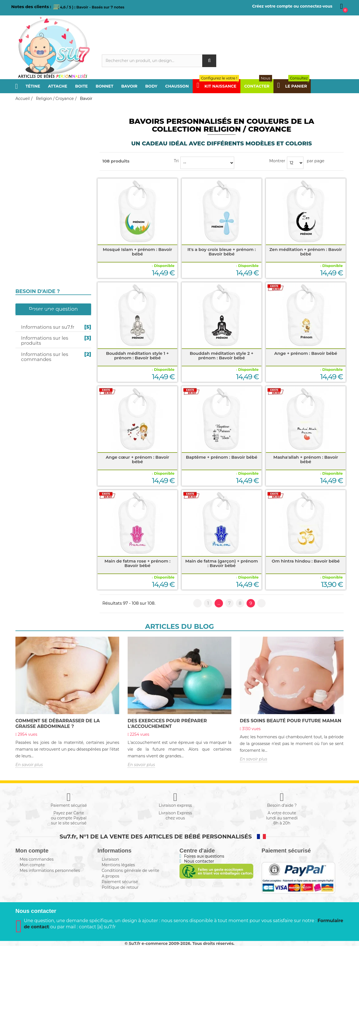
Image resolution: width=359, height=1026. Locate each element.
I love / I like (32, 322)
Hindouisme (32, 272)
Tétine (33, 86)
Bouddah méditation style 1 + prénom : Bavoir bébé (137, 355)
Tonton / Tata (34, 161)
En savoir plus (29, 844)
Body (151, 86)
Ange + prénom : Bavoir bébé (305, 353)
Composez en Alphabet (45, 410)
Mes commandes (37, 939)
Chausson (177, 86)
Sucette (27, 205)
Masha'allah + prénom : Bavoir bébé (305, 459)
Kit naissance (34, 421)
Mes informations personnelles (50, 950)
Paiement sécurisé (120, 961)
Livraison (110, 939)
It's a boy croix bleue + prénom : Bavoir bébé (221, 252)
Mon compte (32, 944)
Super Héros (33, 355)
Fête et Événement (40, 290)
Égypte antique (35, 282)
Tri (176, 160)
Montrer (277, 160)
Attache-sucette (36, 226)
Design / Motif (34, 366)
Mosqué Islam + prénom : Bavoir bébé (137, 252)
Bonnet (104, 86)
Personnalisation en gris (47, 220)
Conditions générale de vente (130, 950)
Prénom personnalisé (44, 344)
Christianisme (34, 256)
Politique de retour (120, 967)
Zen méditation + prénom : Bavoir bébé (306, 252)
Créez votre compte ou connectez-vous (292, 6)
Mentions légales (118, 944)
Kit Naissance (218, 86)
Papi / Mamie (32, 140)
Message (28, 388)
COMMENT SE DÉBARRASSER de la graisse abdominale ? (57, 803)
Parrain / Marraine (41, 151)
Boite (81, 86)
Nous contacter (199, 941)
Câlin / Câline (34, 333)
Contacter (258, 86)
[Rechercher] (159, 60)
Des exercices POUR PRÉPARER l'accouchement (167, 803)
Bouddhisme (33, 277)
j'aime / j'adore (36, 311)
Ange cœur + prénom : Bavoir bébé (137, 459)
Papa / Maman (34, 118)
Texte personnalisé (41, 399)
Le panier (293, 86)
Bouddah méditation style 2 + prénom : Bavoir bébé (222, 355)
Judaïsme (30, 266)
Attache (57, 86)
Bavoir (129, 86)
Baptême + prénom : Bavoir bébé (221, 457)
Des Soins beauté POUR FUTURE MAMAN (290, 800)
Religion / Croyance (41, 194)
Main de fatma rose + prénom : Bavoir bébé (137, 563)
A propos (110, 956)
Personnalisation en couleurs (52, 213)
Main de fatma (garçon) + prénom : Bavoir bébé (221, 563)
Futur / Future (35, 300)
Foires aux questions (204, 936)
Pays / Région (33, 172)
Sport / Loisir (34, 183)
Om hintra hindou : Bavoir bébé (306, 561)
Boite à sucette (35, 241)
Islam (25, 261)
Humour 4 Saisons (39, 377)
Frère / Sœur (33, 129)
